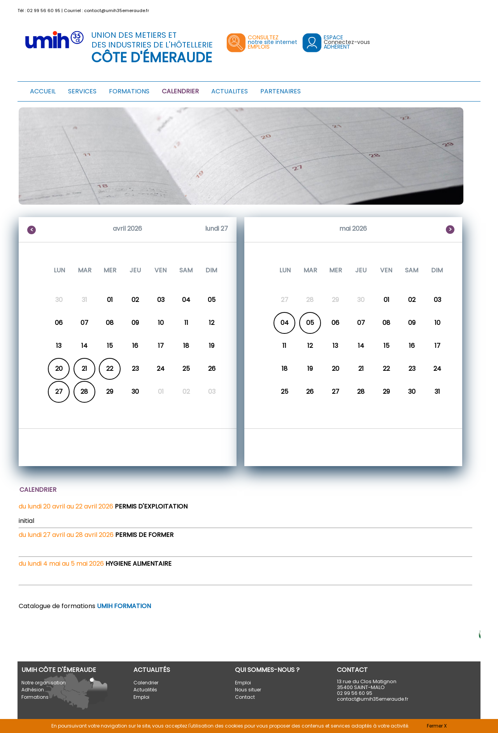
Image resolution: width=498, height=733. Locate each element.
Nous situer (248, 689)
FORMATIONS (129, 91)
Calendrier (145, 682)
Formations (35, 697)
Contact (245, 697)
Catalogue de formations (85, 605)
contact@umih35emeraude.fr (116, 10)
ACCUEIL (43, 91)
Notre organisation (43, 682)
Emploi (141, 697)
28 (84, 391)
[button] (475, 9)
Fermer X (437, 725)
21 (84, 368)
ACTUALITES (229, 91)
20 (59, 368)
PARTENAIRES (280, 91)
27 (59, 391)
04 (285, 322)
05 (310, 322)
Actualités (145, 689)
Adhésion (32, 689)
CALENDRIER (180, 91)
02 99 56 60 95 (43, 10)
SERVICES (82, 91)
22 (109, 368)
